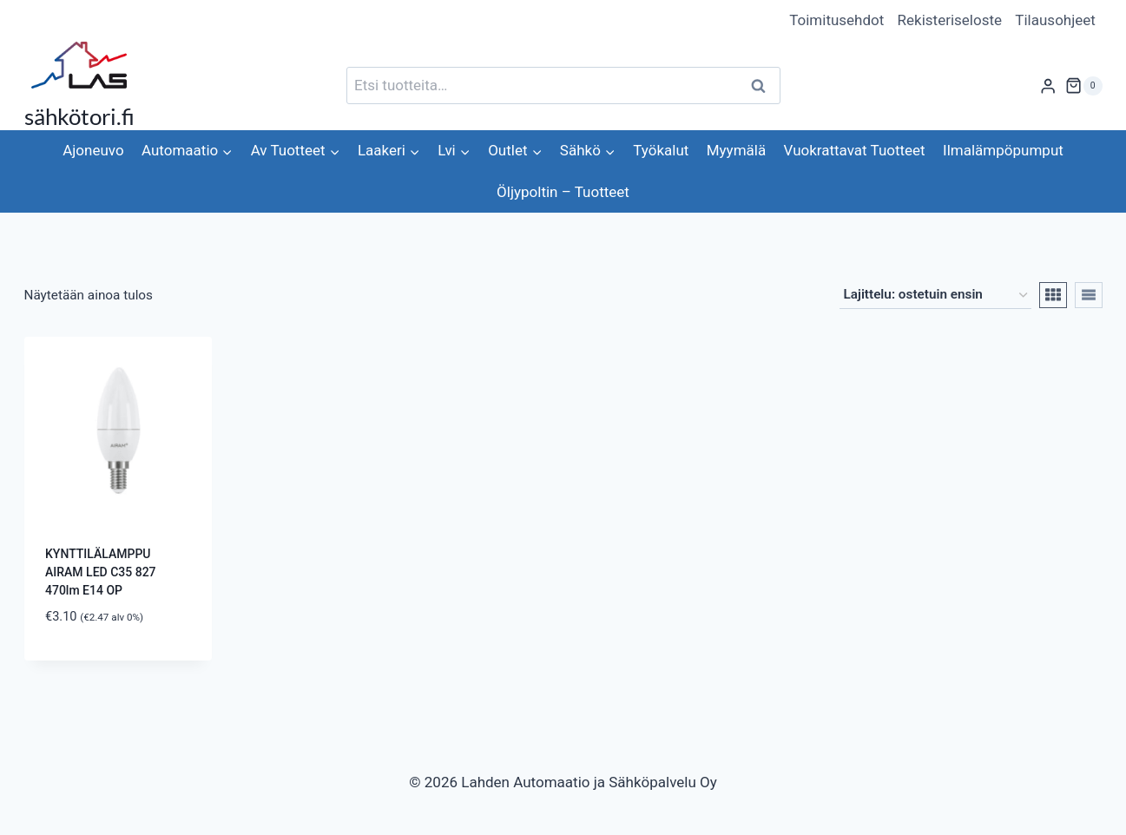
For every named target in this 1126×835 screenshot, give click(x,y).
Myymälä (736, 150)
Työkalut (660, 150)
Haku (763, 85)
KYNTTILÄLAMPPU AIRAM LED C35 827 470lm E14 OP (100, 572)
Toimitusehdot (836, 20)
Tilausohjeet (1055, 20)
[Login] (1048, 85)
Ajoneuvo (93, 150)
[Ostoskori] (1083, 85)
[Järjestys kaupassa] (935, 295)
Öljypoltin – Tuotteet (563, 192)
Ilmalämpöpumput (1003, 150)
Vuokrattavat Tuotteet (854, 150)
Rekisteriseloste (950, 20)
